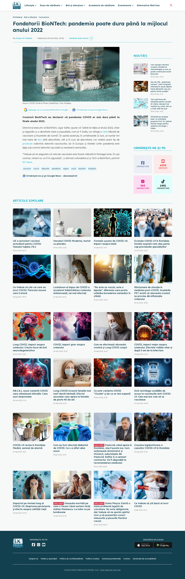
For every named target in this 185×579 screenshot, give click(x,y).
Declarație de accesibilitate (144, 559)
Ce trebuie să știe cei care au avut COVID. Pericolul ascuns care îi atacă (29, 290)
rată (104, 131)
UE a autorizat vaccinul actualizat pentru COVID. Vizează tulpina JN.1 (27, 243)
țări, (40, 139)
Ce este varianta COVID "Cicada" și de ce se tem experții (112, 392)
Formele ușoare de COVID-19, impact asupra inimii (111, 242)
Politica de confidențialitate (71, 559)
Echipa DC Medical (24, 38)
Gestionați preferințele (111, 559)
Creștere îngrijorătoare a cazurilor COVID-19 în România (151, 447)
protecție (27, 143)
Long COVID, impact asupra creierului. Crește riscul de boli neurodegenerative (30, 347)
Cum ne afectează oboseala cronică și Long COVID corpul (110, 346)
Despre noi (33, 559)
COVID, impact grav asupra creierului (69, 346)
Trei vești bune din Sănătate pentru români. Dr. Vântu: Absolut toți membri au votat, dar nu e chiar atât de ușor (161, 104)
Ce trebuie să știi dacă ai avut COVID (151, 505)
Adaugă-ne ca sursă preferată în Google (48, 110)
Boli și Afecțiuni (30, 17)
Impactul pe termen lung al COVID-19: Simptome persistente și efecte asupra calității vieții (31, 506)
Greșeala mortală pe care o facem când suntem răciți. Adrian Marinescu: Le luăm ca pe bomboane (72, 508)
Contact (126, 559)
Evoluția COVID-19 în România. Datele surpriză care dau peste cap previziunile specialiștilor (152, 243)
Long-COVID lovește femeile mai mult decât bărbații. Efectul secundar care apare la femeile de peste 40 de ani (72, 395)
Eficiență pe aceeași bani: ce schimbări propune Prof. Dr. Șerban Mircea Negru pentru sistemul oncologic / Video (161, 122)
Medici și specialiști (49, 559)
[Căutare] (171, 5)
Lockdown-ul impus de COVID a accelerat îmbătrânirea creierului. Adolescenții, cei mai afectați (72, 290)
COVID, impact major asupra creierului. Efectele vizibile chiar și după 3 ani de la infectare (153, 347)
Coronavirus (44, 17)
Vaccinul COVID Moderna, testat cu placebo (72, 242)
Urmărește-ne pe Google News (92, 110)
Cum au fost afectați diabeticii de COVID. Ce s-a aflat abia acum (70, 448)
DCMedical (17, 17)
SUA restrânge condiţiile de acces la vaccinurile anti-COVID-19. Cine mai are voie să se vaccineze (152, 395)
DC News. (27, 162)
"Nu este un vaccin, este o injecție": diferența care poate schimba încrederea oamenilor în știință (112, 292)
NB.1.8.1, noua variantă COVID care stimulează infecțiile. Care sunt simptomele (30, 393)
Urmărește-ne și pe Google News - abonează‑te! (51, 176)
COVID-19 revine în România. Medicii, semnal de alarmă (29, 447)
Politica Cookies (92, 559)
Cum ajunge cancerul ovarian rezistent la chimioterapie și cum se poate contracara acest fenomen (161, 69)
